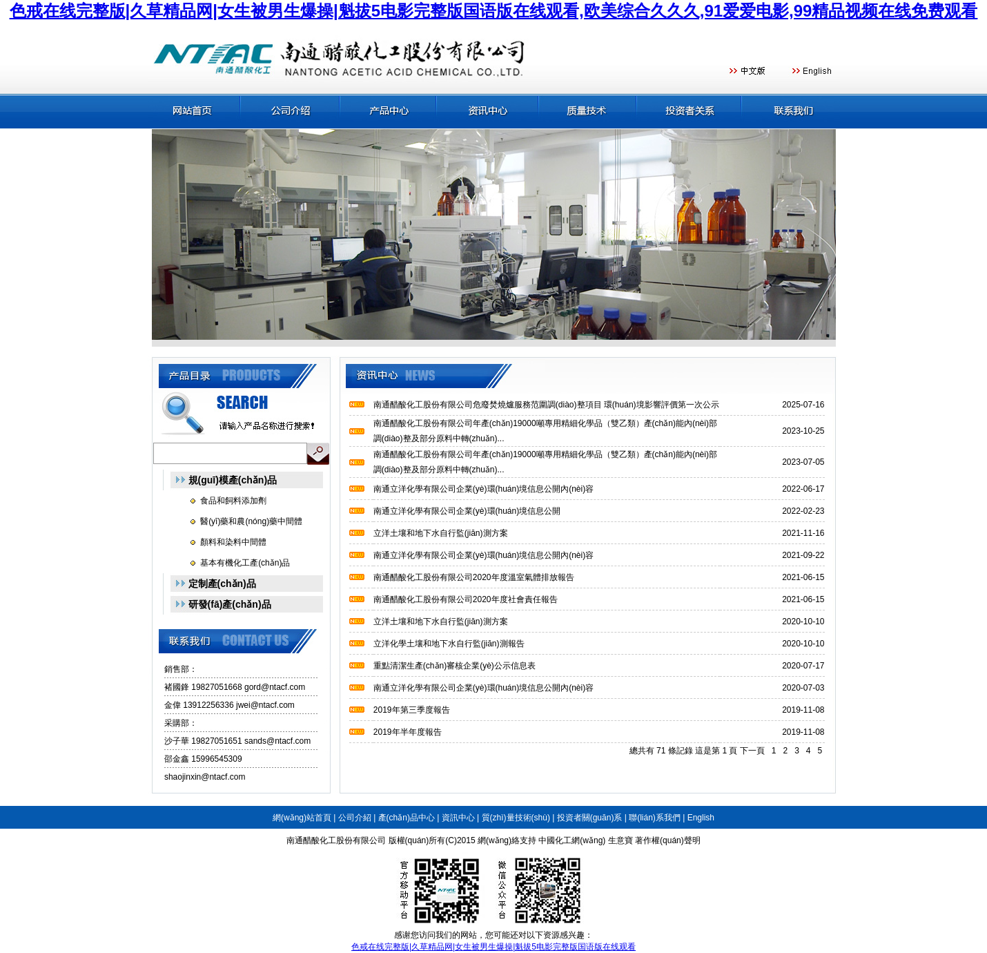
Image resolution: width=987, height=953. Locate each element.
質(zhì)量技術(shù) (516, 817)
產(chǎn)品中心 (406, 817)
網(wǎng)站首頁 (302, 817)
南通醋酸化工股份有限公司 (336, 840)
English (700, 817)
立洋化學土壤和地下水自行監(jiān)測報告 (449, 643)
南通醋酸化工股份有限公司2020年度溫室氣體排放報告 (473, 577)
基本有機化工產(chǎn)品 (245, 563)
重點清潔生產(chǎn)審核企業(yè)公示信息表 (454, 666)
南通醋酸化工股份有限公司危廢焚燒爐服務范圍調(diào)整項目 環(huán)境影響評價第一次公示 (546, 405)
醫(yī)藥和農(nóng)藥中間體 (251, 521)
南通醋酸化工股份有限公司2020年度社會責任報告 (465, 599)
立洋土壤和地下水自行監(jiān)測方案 (440, 533)
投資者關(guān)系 (590, 817)
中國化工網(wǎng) (571, 840)
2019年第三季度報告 (411, 710)
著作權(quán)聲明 (668, 840)
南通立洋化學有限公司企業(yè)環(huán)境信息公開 (466, 511)
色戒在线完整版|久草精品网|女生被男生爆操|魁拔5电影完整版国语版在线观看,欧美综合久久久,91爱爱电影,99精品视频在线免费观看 (494, 10)
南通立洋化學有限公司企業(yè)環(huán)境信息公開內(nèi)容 (483, 489)
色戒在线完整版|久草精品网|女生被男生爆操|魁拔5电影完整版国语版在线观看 (493, 947)
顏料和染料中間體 (233, 542)
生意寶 (620, 840)
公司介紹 (354, 817)
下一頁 (752, 750)
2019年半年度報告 (407, 732)
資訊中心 (458, 817)
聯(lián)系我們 (655, 817)
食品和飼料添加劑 (233, 501)
